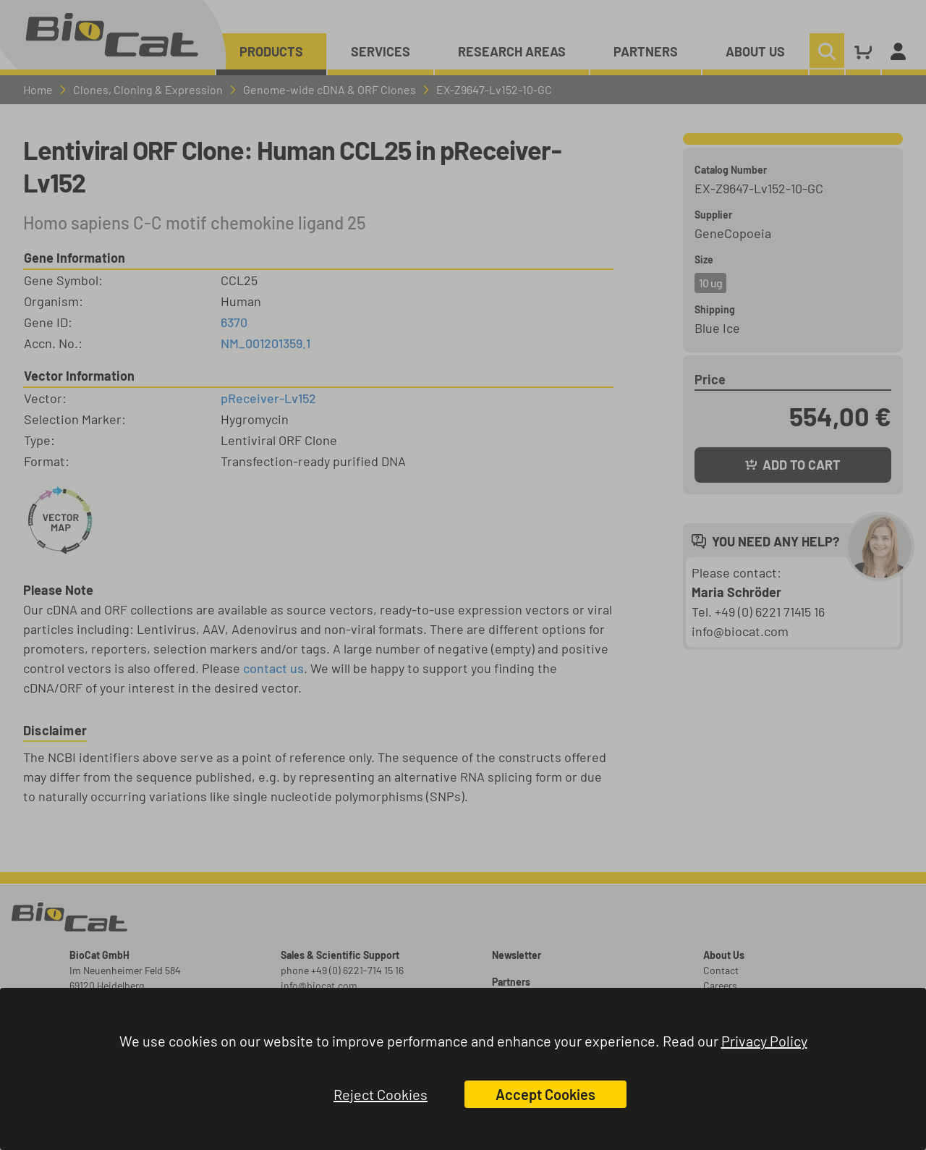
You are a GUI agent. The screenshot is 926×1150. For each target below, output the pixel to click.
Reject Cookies (381, 1094)
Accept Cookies (545, 1094)
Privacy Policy (764, 1040)
